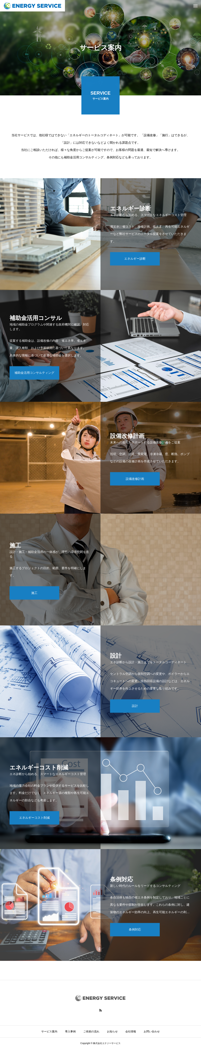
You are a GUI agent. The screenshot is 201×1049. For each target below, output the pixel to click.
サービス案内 (49, 1031)
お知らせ (112, 1031)
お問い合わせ (152, 1031)
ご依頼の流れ (91, 1031)
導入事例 (70, 1031)
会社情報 (130, 1031)
